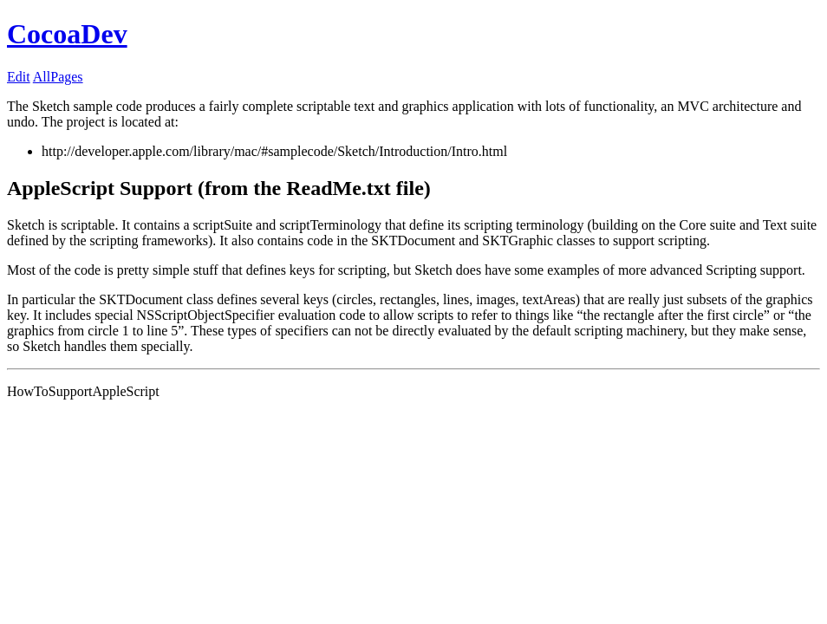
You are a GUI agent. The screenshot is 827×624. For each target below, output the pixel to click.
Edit (18, 76)
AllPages (58, 76)
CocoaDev (67, 33)
